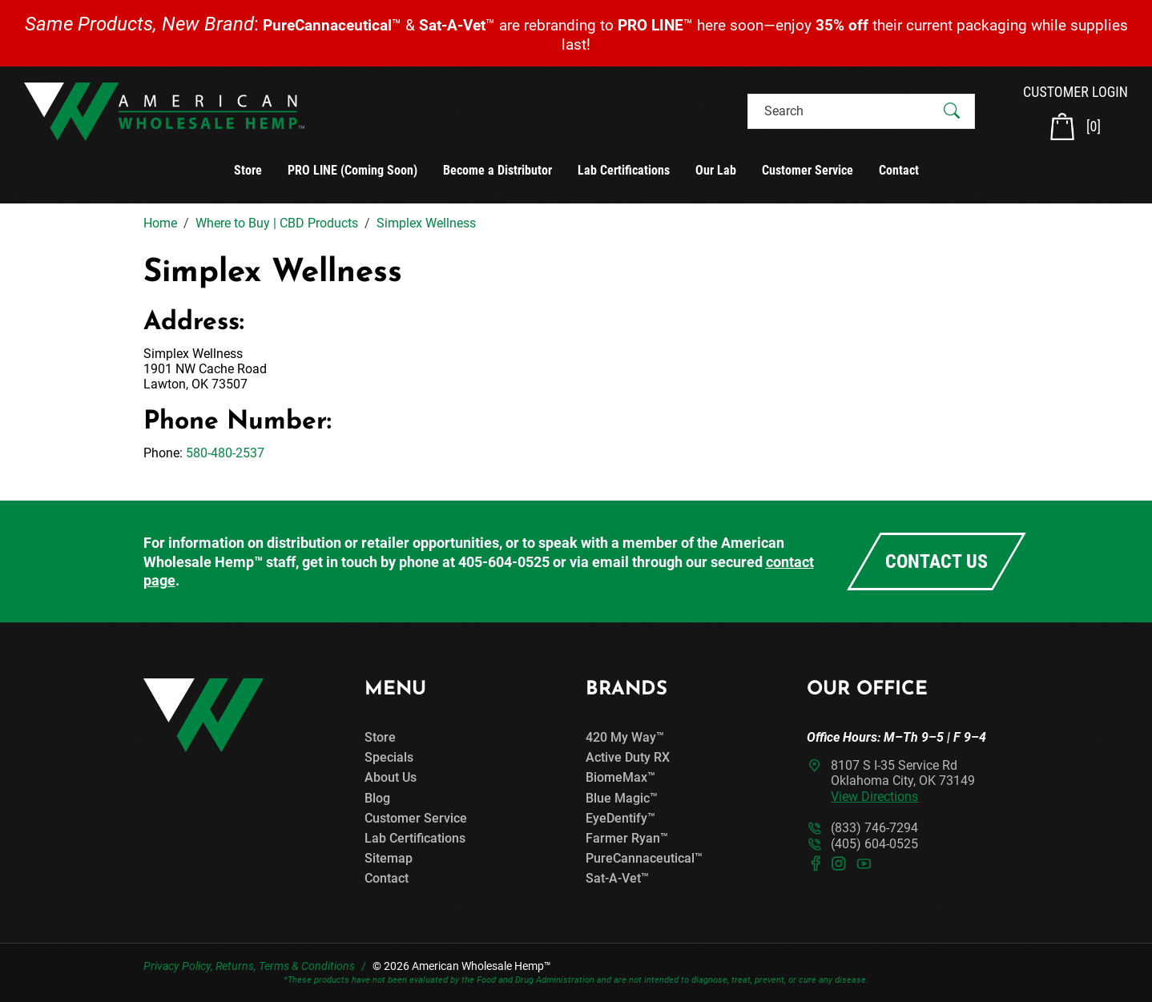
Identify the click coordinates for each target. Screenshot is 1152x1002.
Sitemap (389, 858)
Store (248, 170)
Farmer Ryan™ (627, 838)
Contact (899, 170)
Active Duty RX (628, 757)
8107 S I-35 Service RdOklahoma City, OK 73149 (903, 780)
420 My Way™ (625, 737)
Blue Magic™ (622, 798)
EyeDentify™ (620, 818)
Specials (389, 757)
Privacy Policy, (178, 966)
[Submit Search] (951, 111)
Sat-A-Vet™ (617, 878)
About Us (391, 777)
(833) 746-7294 (874, 827)
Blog (377, 798)
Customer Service (807, 170)
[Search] (847, 111)
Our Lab (715, 170)
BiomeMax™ (620, 777)
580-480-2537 (225, 453)
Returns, (235, 966)
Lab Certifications (624, 170)
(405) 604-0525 (874, 843)
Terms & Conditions (307, 966)
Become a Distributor (497, 170)
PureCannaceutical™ (644, 858)
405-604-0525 (504, 561)
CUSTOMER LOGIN (1075, 91)
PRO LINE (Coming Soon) (352, 170)
